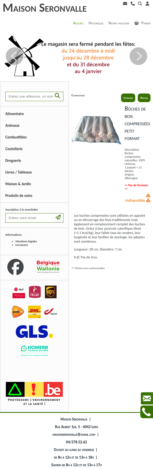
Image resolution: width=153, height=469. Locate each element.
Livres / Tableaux (18, 172)
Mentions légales (26, 241)
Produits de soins (18, 195)
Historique (96, 23)
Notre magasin (119, 23)
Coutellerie (14, 149)
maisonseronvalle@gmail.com (74, 434)
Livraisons (21, 245)
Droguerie (13, 160)
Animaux (12, 125)
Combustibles (16, 137)
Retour (144, 98)
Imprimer (128, 98)
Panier (142, 23)
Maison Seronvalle (45, 7)
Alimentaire (14, 114)
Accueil (78, 23)
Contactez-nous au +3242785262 (146, 411)
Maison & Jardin (18, 184)
